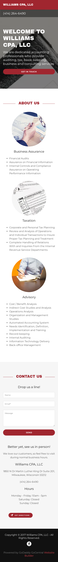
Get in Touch (29, 71)
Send (29, 432)
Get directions (20, 515)
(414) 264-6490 (14, 13)
